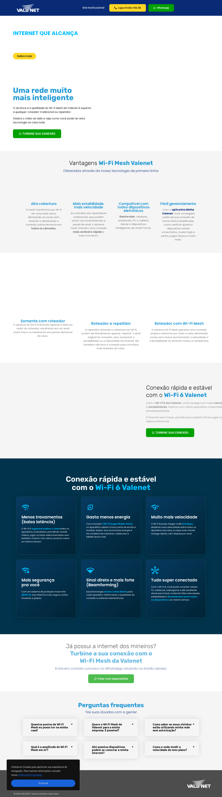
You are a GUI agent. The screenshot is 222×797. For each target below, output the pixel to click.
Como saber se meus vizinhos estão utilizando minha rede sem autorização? (172, 727)
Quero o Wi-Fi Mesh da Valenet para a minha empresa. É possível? (107, 727)
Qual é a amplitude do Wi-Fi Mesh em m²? (49, 748)
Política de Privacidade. (30, 775)
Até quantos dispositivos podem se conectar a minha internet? (110, 750)
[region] (43, 775)
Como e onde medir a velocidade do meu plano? (170, 748)
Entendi (43, 783)
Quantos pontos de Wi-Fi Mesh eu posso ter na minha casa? (49, 727)
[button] (50, 727)
